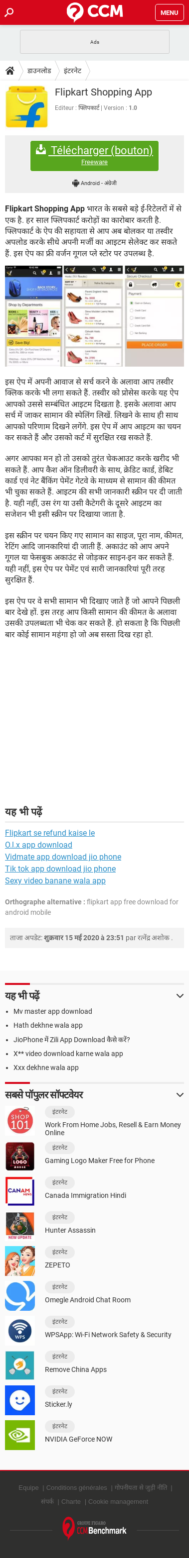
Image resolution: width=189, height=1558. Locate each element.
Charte (71, 1501)
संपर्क (47, 1501)
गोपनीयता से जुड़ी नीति (141, 1487)
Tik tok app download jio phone (60, 869)
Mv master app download (52, 1011)
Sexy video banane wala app (55, 880)
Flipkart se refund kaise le (50, 833)
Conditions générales (76, 1487)
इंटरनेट (72, 71)
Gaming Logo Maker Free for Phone (100, 1161)
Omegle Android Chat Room (88, 1300)
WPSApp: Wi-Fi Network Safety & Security (108, 1335)
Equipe (28, 1487)
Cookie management (118, 1501)
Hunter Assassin (70, 1230)
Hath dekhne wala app (48, 1025)
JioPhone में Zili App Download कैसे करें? (71, 1040)
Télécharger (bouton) (94, 155)
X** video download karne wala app (68, 1054)
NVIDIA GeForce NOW (78, 1439)
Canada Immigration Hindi (85, 1195)
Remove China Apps (76, 1369)
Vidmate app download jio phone (63, 857)
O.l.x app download (38, 845)
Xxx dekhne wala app (46, 1067)
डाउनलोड (39, 71)
